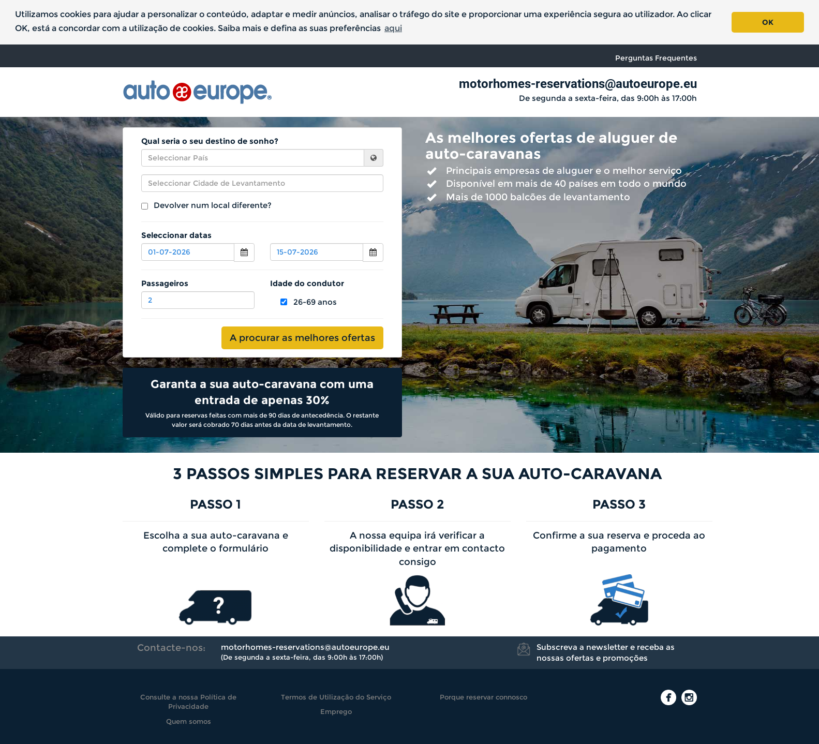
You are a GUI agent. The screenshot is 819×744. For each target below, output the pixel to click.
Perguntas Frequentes (656, 58)
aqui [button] (393, 28)
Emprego (336, 711)
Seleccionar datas (176, 235)
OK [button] (767, 22)
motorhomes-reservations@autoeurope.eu (578, 84)
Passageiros (164, 283)
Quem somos (188, 721)
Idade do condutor (307, 283)
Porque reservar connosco (483, 697)
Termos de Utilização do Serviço (336, 697)
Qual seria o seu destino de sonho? (209, 141)
